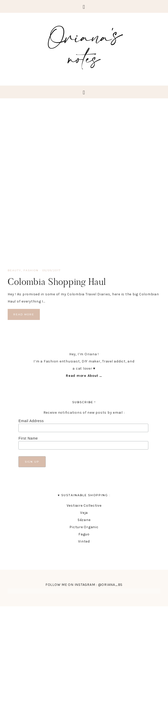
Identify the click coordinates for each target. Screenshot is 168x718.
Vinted (84, 541)
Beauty (14, 270)
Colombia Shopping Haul (57, 281)
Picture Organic (83, 527)
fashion (31, 270)
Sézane (84, 520)
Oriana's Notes (84, 46)
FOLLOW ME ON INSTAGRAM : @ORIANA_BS (84, 584)
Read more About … (84, 375)
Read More (23, 314)
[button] (84, 6)
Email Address (31, 421)
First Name (28, 438)
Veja (84, 513)
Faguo (84, 534)
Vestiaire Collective (84, 505)
